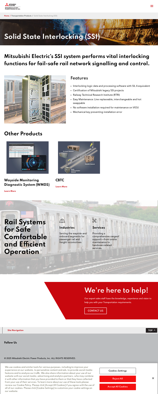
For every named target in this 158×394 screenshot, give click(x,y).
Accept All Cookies (118, 388)
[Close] (153, 379)
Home (6, 16)
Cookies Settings (118, 372)
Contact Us (95, 311)
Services (98, 227)
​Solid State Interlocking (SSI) (45, 16)
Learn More (10, 191)
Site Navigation (15, 330)
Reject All (117, 380)
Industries (67, 227)
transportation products (21, 16)
